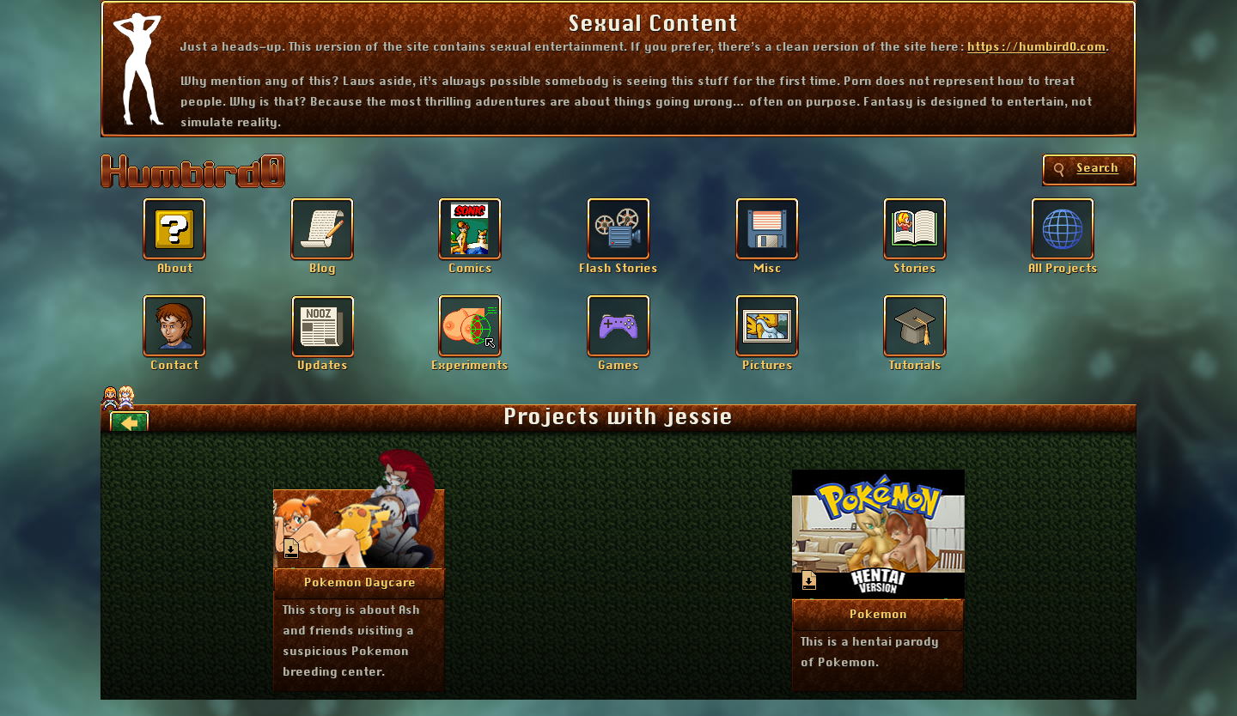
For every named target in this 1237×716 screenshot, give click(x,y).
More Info (360, 582)
